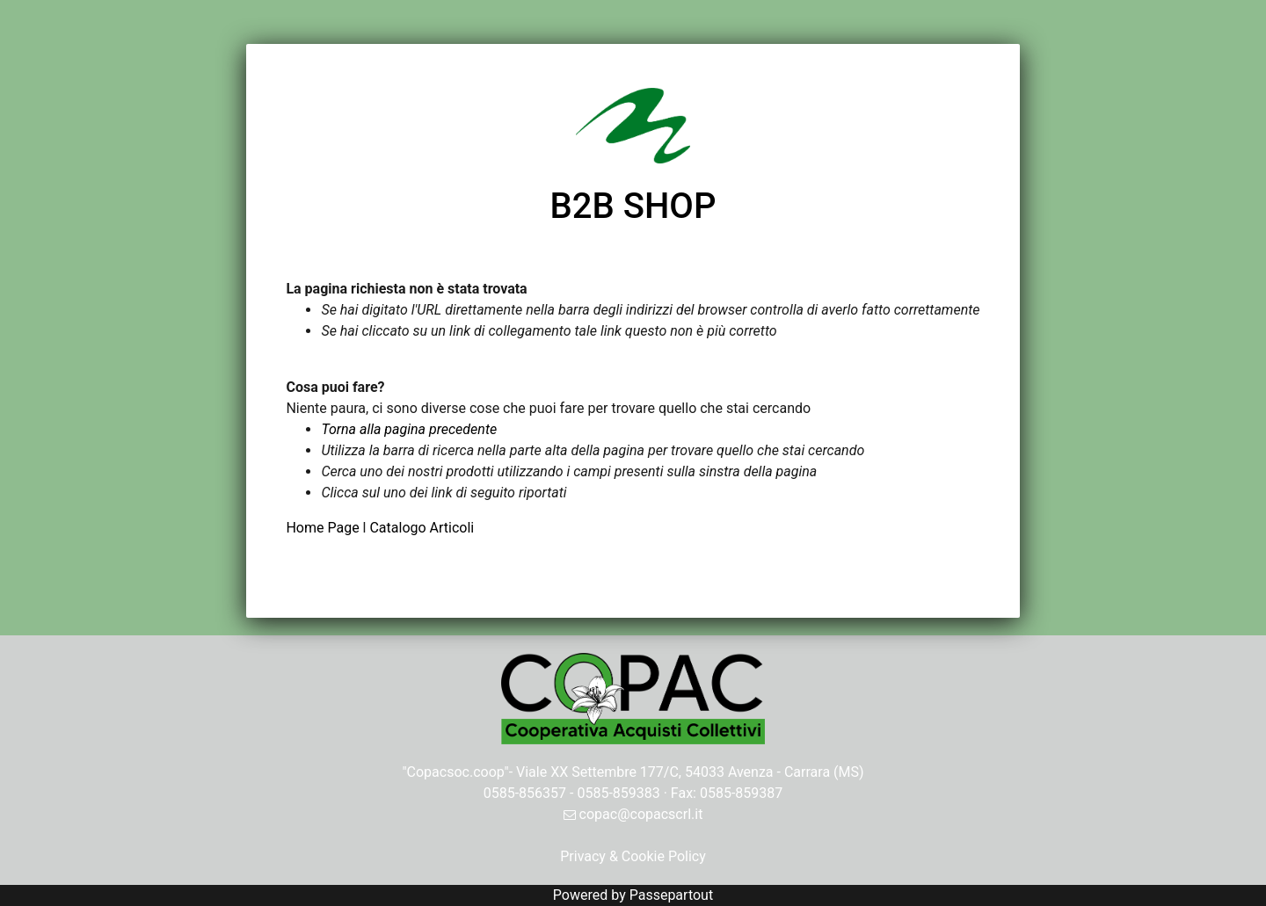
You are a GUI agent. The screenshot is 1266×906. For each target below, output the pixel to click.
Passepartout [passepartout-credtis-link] (671, 895)
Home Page (324, 527)
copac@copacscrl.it (633, 814)
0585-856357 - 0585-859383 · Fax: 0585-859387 (633, 793)
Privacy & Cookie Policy (633, 856)
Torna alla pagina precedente (409, 429)
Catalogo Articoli (421, 527)
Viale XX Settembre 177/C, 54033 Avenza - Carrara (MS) (690, 772)
